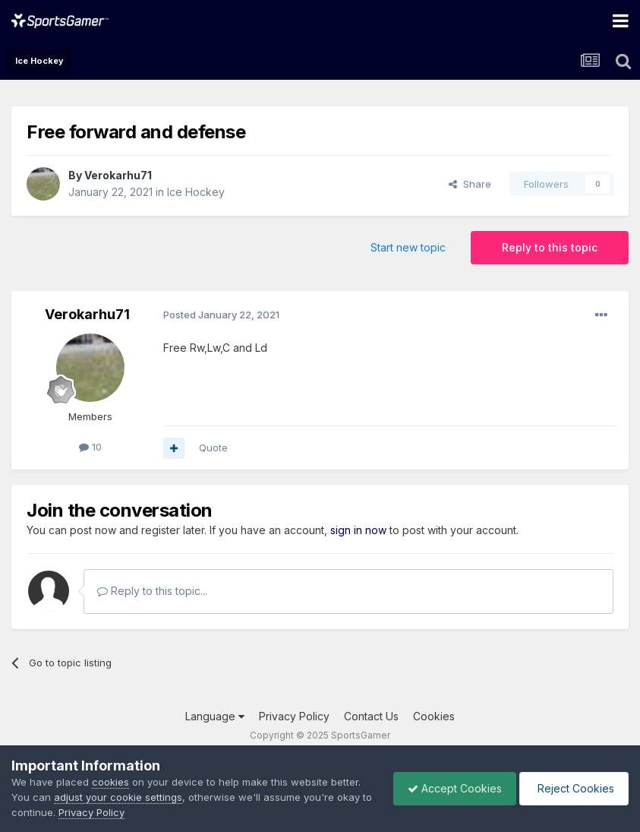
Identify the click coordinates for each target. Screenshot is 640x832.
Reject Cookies (573, 788)
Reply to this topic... (152, 590)
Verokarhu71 (118, 175)
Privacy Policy (294, 716)
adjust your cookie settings (118, 797)
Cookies (434, 716)
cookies (110, 782)
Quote (213, 447)
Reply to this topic (549, 247)
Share (470, 184)
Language (214, 716)
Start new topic (408, 247)
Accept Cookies (451, 788)
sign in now (358, 530)
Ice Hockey (196, 191)
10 (90, 447)
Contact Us (371, 716)
